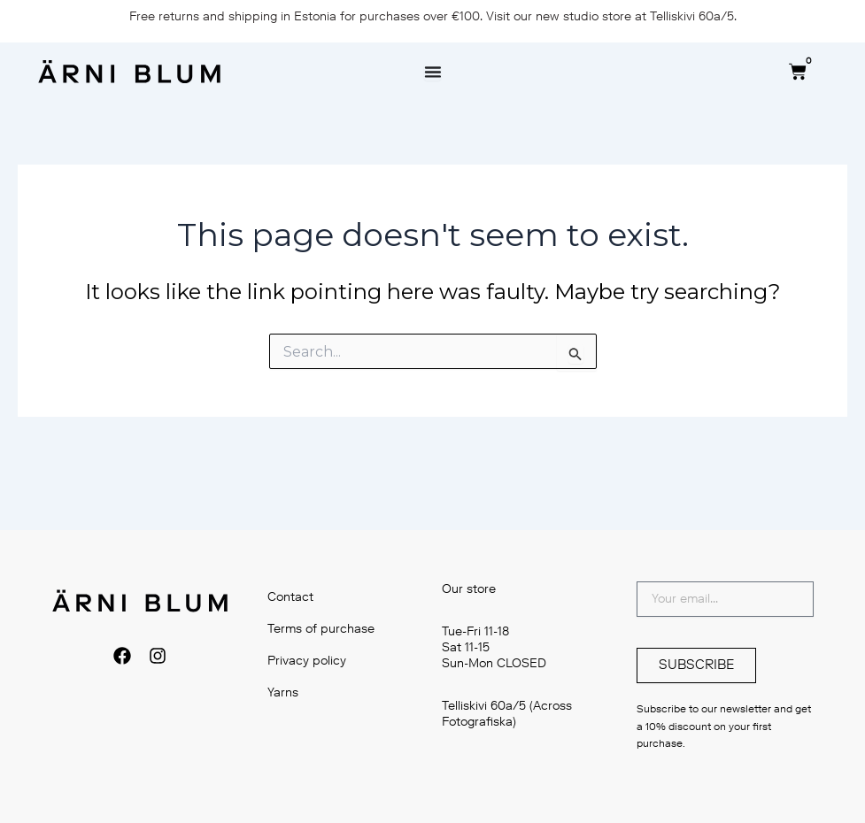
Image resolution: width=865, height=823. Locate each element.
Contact (290, 596)
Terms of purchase (321, 628)
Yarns (282, 692)
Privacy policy (306, 660)
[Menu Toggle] (433, 72)
